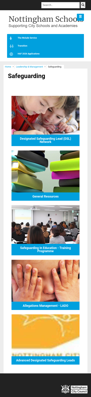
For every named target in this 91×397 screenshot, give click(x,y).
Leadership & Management (29, 66)
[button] (80, 17)
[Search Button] (83, 5)
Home (8, 66)
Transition (17, 46)
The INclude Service (22, 38)
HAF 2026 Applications (23, 54)
